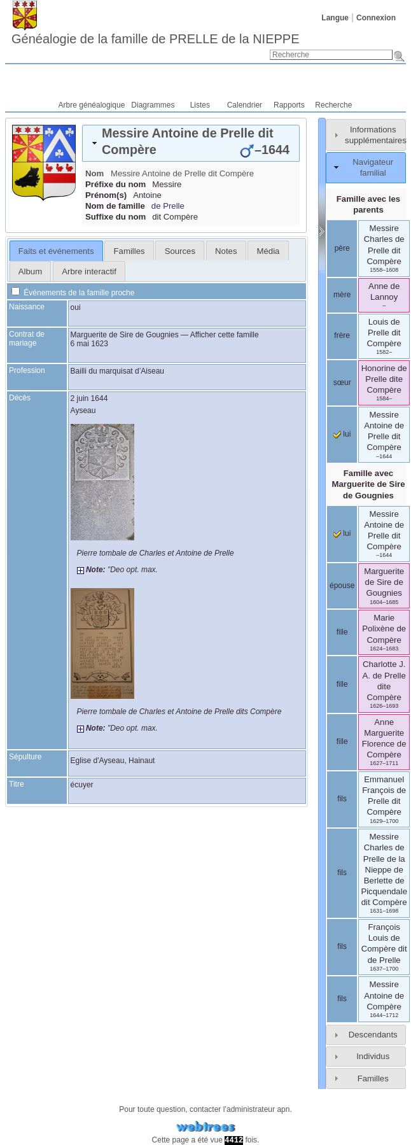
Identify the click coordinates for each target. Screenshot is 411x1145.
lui (342, 434)
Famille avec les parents (368, 204)
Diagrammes (152, 105)
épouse (342, 585)
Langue (335, 17)
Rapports (289, 105)
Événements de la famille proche (72, 292)
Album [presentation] (30, 271)
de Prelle (168, 206)
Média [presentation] (268, 251)
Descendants (373, 1034)
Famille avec (368, 484)
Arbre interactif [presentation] (89, 271)
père (342, 248)
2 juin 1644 (89, 398)
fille (342, 632)
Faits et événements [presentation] (56, 251)
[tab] (191, 143)
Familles (373, 1078)
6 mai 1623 (89, 343)
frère (342, 335)
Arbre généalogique (92, 105)
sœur (342, 382)
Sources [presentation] (180, 251)
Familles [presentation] (129, 251)
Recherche (333, 105)
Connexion (376, 17)
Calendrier (244, 105)
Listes (200, 105)
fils (342, 798)
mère (342, 294)
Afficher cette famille (224, 334)
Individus (372, 1056)
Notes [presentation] (226, 251)
